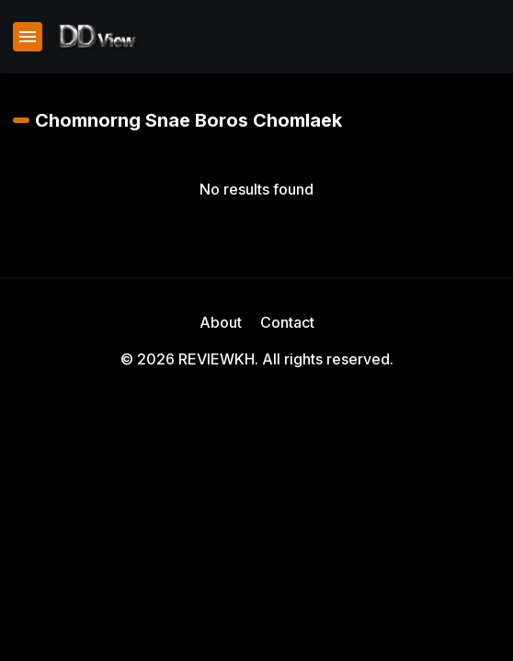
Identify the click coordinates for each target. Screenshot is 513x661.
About (221, 322)
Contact (287, 322)
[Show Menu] (27, 36)
